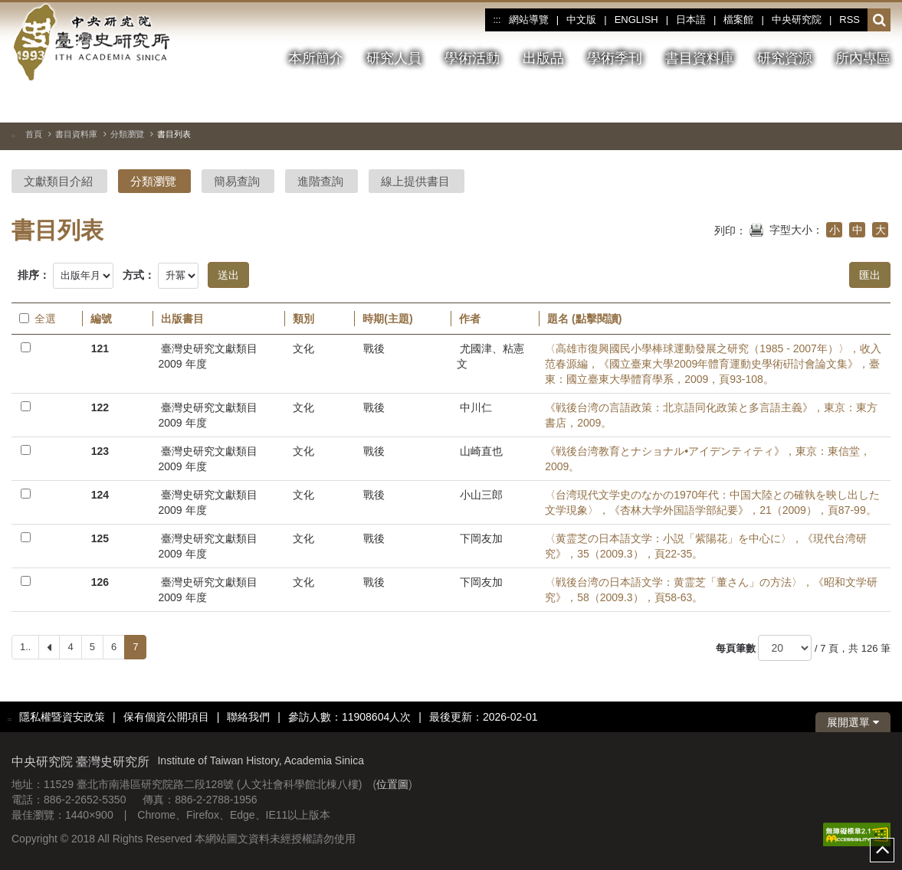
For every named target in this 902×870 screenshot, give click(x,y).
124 (100, 495)
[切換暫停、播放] (796, 102)
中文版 (581, 19)
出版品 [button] (543, 58)
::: (496, 20)
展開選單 (853, 722)
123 (100, 451)
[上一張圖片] (823, 102)
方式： (139, 275)
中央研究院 (797, 19)
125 (100, 538)
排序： (34, 275)
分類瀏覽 (127, 134)
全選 (37, 318)
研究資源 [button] (784, 58)
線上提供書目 (415, 181)
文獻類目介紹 (58, 181)
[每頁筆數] (785, 648)
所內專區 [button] (863, 58)
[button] (879, 21)
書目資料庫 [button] (699, 58)
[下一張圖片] (851, 102)
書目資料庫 (76, 134)
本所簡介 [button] (315, 58)
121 (100, 348)
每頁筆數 (736, 648)
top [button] (882, 850)
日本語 (691, 19)
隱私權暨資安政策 (62, 717)
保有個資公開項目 (166, 717)
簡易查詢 (237, 181)
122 (100, 407)
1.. (25, 646)
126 (100, 582)
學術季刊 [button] (614, 58)
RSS (849, 19)
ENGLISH (636, 19)
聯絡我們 (248, 717)
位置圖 (392, 784)
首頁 (33, 134)
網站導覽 (529, 19)
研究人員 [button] (393, 58)
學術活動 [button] (472, 58)
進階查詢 (320, 181)
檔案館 (738, 19)
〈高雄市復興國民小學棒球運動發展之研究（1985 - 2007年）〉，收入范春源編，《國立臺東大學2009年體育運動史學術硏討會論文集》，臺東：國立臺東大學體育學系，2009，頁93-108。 (713, 363)
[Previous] (49, 647)
